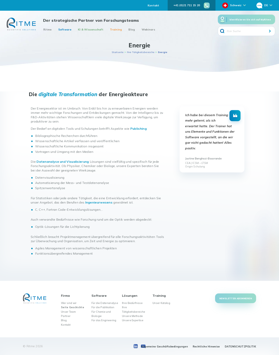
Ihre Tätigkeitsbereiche (140, 52)
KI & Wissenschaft (90, 29)
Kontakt (153, 5)
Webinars (148, 29)
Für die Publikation (103, 307)
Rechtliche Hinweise (206, 346)
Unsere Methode (132, 316)
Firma (65, 296)
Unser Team (68, 311)
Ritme (47, 29)
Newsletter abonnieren (235, 298)
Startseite (118, 52)
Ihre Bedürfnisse (132, 303)
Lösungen (129, 296)
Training (116, 29)
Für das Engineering (104, 320)
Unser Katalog (161, 303)
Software (64, 29)
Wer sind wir (69, 303)
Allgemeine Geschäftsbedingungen (164, 346)
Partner (66, 316)
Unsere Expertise (132, 320)
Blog (131, 29)
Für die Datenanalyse (105, 303)
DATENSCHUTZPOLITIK (240, 346)
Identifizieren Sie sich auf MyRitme (250, 19)
